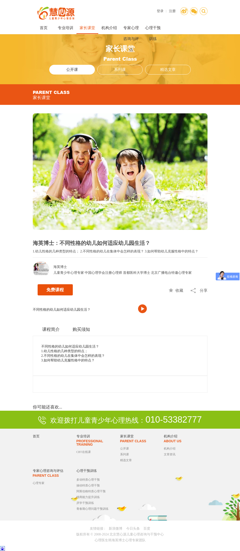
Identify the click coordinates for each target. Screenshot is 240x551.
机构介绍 (109, 28)
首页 (44, 28)
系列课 (120, 69)
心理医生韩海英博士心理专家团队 (120, 540)
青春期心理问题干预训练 (92, 508)
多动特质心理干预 (88, 479)
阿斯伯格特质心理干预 (91, 491)
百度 (146, 528)
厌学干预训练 (85, 503)
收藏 (179, 290)
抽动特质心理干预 (88, 485)
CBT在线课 (83, 452)
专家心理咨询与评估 (131, 30)
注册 (172, 11)
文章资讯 (169, 454)
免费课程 (55, 289)
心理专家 (38, 483)
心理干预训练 (153, 30)
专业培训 (65, 28)
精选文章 (168, 69)
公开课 (72, 69)
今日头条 (133, 528)
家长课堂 (87, 28)
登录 (160, 11)
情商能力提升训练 (88, 497)
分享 (203, 290)
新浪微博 (115, 528)
